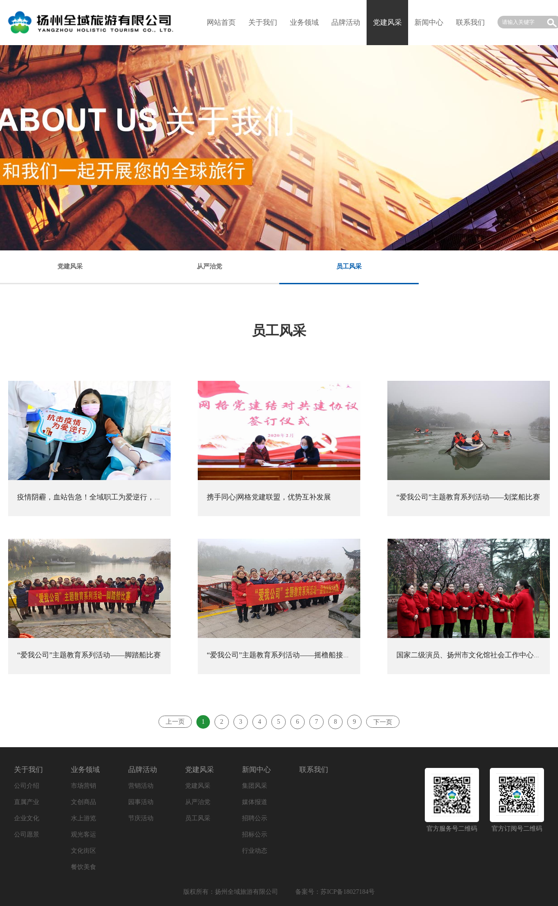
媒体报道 (254, 802)
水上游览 (83, 818)
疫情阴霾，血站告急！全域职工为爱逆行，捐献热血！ (104, 497)
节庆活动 (140, 818)
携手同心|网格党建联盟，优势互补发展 (269, 497)
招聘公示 (254, 818)
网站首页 (221, 22)
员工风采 (197, 818)
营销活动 (140, 785)
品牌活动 (345, 22)
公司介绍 (26, 785)
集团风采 (254, 785)
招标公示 (254, 834)
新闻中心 (428, 22)
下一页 (382, 722)
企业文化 (26, 818)
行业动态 (254, 850)
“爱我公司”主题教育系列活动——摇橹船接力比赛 (286, 655)
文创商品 (83, 802)
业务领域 (304, 22)
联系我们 (470, 22)
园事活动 (140, 802)
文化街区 (83, 850)
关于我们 (262, 22)
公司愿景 (26, 834)
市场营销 (83, 785)
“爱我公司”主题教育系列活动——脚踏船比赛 (89, 655)
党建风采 (199, 769)
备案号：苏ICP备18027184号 (335, 891)
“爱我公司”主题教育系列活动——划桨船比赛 (468, 497)
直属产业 (26, 802)
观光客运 (83, 834)
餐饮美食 (83, 867)
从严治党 (197, 802)
